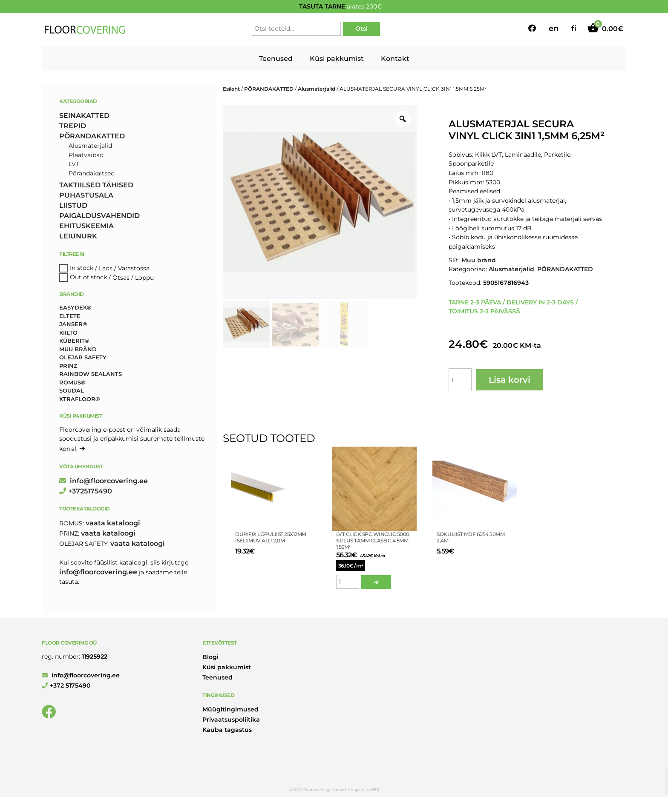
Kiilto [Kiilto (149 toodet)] (68, 332)
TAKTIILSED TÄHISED (96, 185)
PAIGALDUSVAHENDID (99, 216)
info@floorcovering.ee (103, 481)
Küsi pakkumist (337, 58)
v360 (374, 789)
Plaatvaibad (86, 155)
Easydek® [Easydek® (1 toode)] (75, 307)
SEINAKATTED (84, 116)
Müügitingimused (230, 709)
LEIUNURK (78, 236)
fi (573, 28)
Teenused (276, 58)
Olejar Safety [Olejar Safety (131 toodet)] (83, 357)
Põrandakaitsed (92, 173)
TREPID (72, 126)
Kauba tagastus (227, 730)
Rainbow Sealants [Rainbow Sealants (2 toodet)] (90, 373)
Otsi (361, 28)
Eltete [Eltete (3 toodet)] (70, 315)
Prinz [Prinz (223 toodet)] (68, 365)
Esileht (231, 89)
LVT (74, 164)
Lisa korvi (509, 380)
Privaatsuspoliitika (231, 719)
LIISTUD (73, 205)
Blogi (210, 657)
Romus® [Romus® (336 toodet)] (72, 382)
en (554, 28)
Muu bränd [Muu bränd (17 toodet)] (78, 349)
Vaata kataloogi (113, 523)
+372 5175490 (66, 685)
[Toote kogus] (460, 379)
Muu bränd (478, 260)
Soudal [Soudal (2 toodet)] (71, 390)
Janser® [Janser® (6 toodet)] (73, 324)
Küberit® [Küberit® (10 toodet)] (74, 340)
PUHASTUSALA (86, 195)
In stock (81, 268)
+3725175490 (85, 491)
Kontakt (395, 58)
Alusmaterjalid (316, 89)
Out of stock (88, 277)
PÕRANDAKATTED (269, 89)
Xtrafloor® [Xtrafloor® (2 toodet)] (79, 399)
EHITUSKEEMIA (86, 226)
